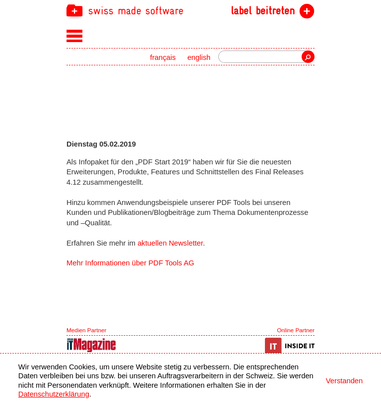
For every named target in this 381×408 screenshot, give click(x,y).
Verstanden (344, 381)
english (199, 57)
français (163, 57)
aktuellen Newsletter (170, 243)
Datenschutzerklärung (53, 394)
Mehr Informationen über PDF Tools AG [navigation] (130, 263)
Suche (308, 57)
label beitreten (263, 10)
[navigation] (190, 10)
